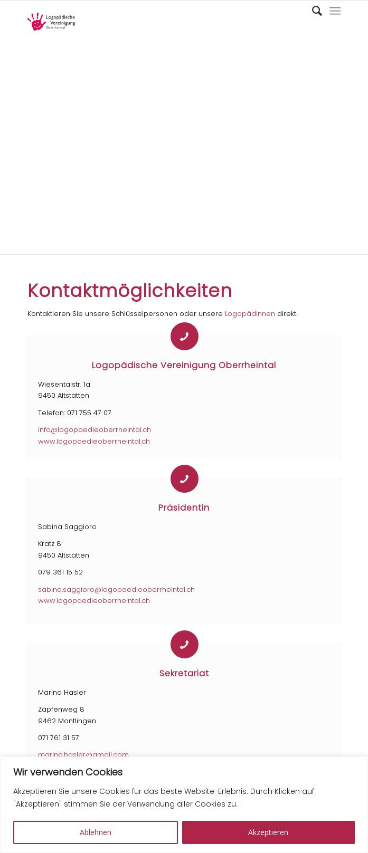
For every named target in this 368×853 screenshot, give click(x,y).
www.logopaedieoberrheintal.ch (94, 441)
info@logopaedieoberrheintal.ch (94, 430)
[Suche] (311, 11)
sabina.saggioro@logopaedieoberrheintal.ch (116, 589)
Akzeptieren (268, 832)
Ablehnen (95, 832)
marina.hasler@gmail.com (83, 755)
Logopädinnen (250, 314)
